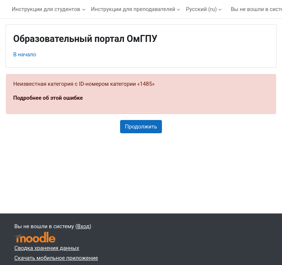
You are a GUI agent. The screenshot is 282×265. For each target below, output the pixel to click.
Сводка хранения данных (46, 248)
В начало (24, 54)
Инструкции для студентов (46, 9)
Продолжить (141, 126)
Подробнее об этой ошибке (48, 98)
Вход (83, 226)
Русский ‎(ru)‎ (201, 9)
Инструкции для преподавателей (133, 9)
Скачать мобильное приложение (56, 258)
